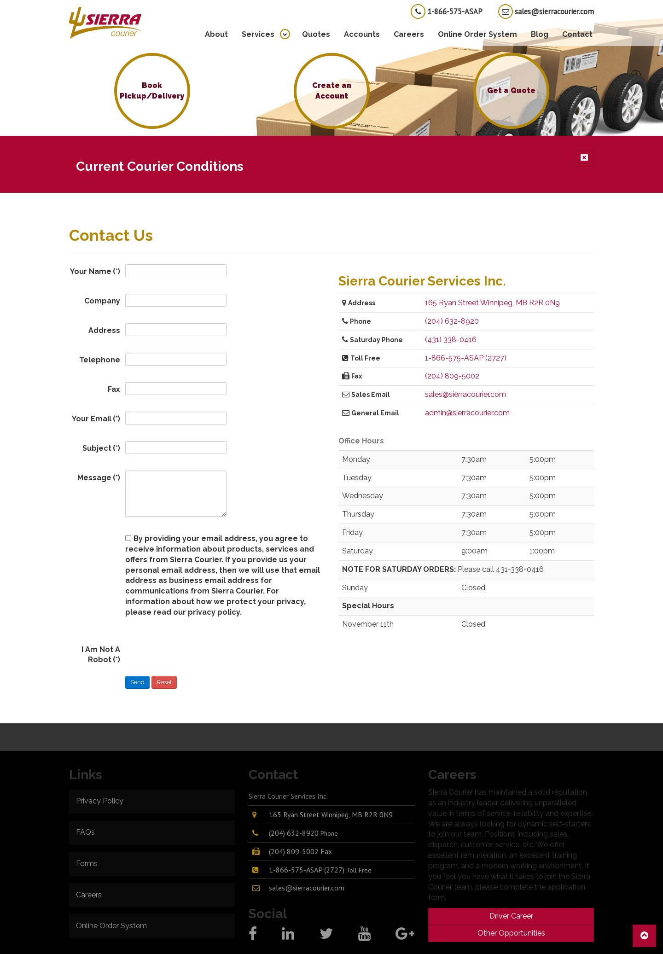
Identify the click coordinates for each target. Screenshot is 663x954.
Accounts (362, 34)
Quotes (316, 34)
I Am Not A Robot (100, 654)
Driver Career (511, 916)
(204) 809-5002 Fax (300, 851)
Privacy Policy (99, 801)
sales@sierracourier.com (546, 11)
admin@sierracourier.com (467, 412)
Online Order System (477, 34)
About (216, 34)
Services (258, 34)
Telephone (99, 359)
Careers (409, 34)
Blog (539, 34)
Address (104, 330)
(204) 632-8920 (452, 321)
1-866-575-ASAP (447, 11)
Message (98, 477)
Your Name (95, 271)
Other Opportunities (511, 933)
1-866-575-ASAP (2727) (465, 358)
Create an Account (331, 90)
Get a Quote (511, 90)
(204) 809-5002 (452, 376)
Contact (577, 34)
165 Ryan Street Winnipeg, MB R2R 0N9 (492, 302)
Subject (101, 448)
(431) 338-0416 (451, 339)
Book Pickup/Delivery (152, 90)
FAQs (85, 832)
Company (102, 301)
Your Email (96, 418)
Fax (114, 389)
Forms (87, 863)
